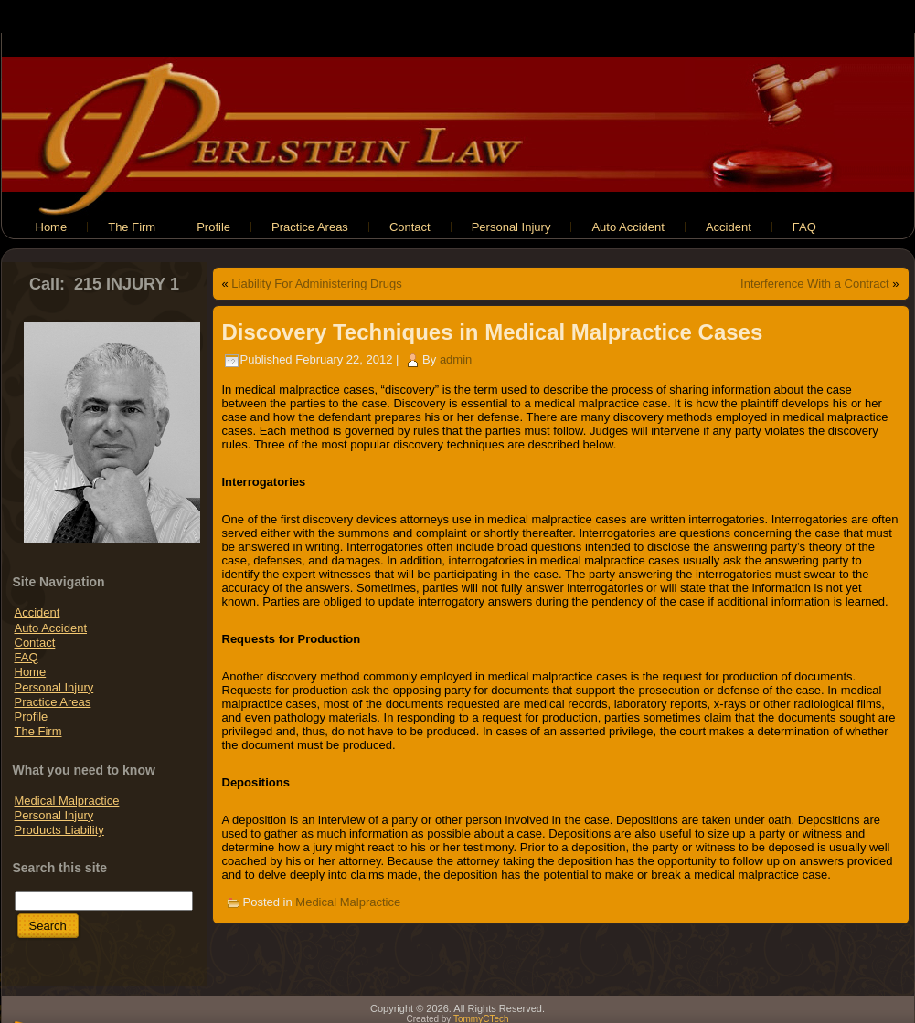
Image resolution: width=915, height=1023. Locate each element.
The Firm (38, 731)
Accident (37, 612)
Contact (35, 642)
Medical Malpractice (67, 800)
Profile (31, 716)
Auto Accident (51, 628)
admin (456, 359)
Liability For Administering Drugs (316, 283)
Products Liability (59, 830)
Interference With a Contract (814, 283)
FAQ (26, 657)
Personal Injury (54, 687)
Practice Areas (53, 702)
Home (31, 672)
